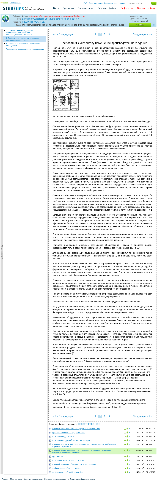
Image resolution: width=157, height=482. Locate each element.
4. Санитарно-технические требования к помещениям (23, 45)
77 (125, 432)
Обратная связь (96, 3)
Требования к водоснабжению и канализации (25, 49)
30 (125, 440)
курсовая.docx (58, 456)
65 (125, 444)
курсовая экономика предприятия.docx (68, 432)
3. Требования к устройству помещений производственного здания (22, 39)
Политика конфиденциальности (82, 479)
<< (54, 34)
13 (125, 436)
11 (125, 429)
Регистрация (15, 3)
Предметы (68, 8)
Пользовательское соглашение (56, 479)
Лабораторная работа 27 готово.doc (67, 468)
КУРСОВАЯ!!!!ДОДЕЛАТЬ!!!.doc (65, 436)
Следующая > (140, 34)
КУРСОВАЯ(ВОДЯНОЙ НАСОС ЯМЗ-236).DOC (72, 440)
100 (124, 456)
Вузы (56, 8)
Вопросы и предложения (114, 3)
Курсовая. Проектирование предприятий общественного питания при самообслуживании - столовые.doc (81, 451)
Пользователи (85, 8)
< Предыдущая (65, 34)
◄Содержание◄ (2, 74)
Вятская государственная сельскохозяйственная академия (50, 19)
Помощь (5, 479)
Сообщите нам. (79, 16)
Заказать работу (146, 8)
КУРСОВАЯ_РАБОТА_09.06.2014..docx (69, 460)
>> (150, 34)
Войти (5, 3)
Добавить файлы (107, 8)
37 (125, 450)
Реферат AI (127, 8)
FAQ (85, 3)
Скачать (140, 25)
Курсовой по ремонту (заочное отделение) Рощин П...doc (76, 464)
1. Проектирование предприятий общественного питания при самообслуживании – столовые (19, 32)
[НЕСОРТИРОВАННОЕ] (33, 22)
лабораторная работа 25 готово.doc (67, 472)
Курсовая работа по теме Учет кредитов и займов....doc (76, 429)
